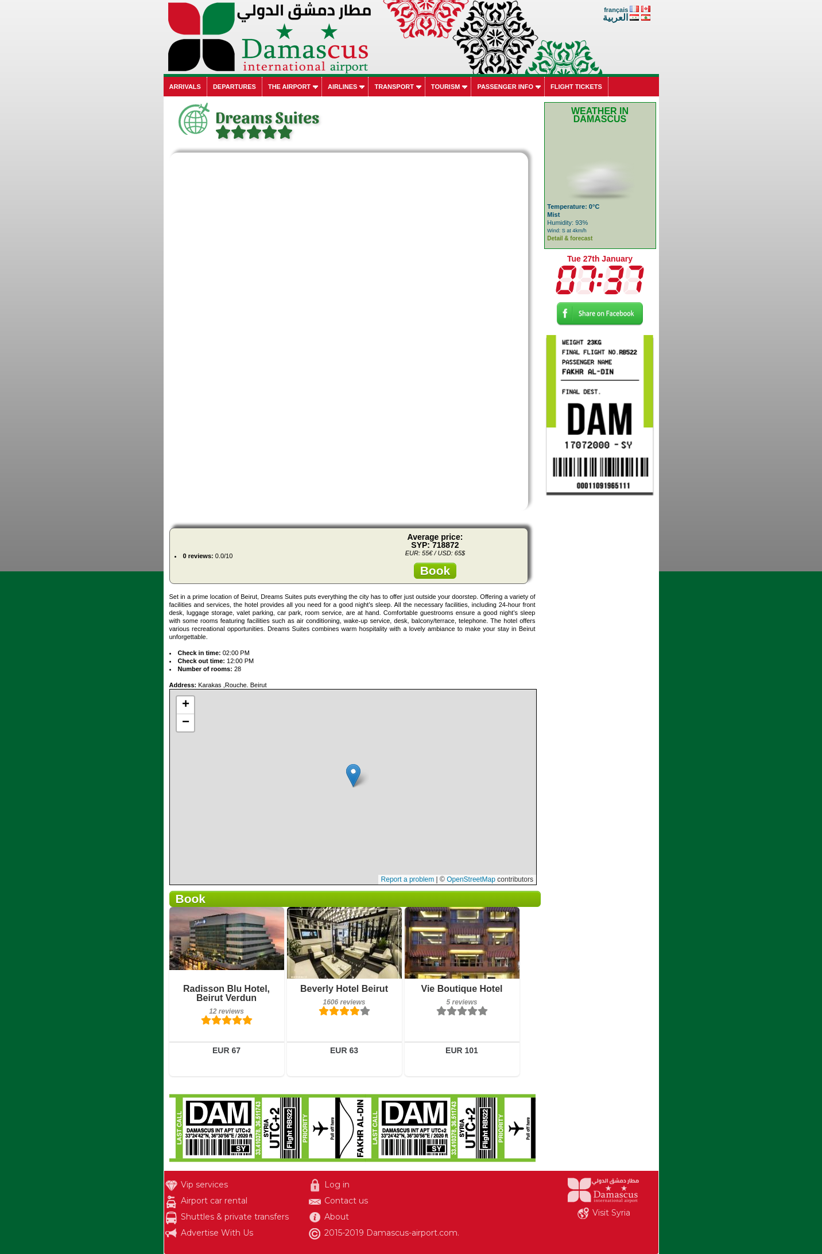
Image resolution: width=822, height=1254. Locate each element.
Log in (337, 1184)
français (616, 9)
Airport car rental (214, 1200)
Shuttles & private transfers (235, 1217)
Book (435, 570)
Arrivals (185, 86)
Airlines (342, 86)
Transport (393, 86)
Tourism (445, 86)
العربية (615, 17)
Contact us (346, 1200)
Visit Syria (611, 1213)
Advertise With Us (217, 1233)
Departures (234, 86)
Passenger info (505, 86)
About (336, 1217)
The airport (289, 86)
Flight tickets (576, 86)
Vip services (204, 1184)
